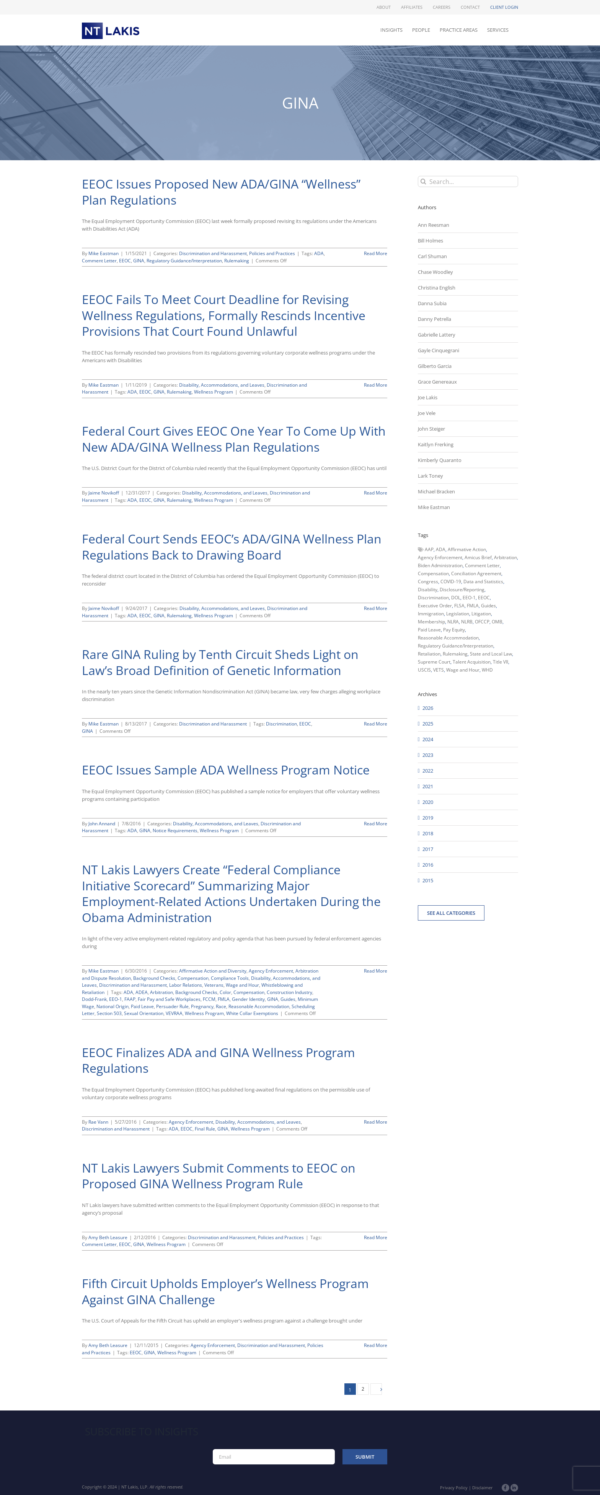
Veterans (213, 985)
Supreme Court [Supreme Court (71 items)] (434, 662)
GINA (138, 260)
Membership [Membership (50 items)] (431, 621)
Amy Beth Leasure (107, 1237)
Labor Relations (185, 985)
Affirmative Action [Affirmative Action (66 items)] (467, 549)
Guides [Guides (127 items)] (488, 605)
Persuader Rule (172, 1006)
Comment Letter (99, 260)
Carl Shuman (432, 256)
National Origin (112, 1006)
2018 (427, 833)
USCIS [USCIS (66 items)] (424, 670)
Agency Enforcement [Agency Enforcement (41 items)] (440, 557)
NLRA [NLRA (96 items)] (453, 621)
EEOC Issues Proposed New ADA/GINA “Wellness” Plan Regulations (221, 192)
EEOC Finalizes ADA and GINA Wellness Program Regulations (218, 1060)
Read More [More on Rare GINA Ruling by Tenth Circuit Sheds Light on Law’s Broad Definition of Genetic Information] (375, 724)
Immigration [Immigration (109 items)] (431, 613)
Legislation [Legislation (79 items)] (457, 613)
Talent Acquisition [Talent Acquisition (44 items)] (472, 662)
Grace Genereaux (437, 381)
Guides (287, 999)
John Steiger (431, 428)
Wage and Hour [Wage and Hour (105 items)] (462, 670)
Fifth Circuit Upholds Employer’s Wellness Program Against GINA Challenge (225, 1291)
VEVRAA (174, 1013)
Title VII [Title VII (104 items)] (500, 662)
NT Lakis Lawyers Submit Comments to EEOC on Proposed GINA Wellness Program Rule (218, 1176)
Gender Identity (248, 999)
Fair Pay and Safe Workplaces (169, 999)
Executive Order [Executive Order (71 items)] (435, 605)
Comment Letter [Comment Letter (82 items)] (482, 565)
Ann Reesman (433, 224)
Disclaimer (482, 1487)
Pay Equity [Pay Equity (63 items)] (454, 629)
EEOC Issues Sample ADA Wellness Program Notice (226, 769)
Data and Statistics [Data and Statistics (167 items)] (483, 581)
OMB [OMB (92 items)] (497, 621)
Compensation (193, 978)
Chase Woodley (435, 271)
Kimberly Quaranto (439, 460)
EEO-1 (115, 999)
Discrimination (281, 724)
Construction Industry (289, 992)
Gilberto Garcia (435, 366)
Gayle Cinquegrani (438, 350)
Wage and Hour (242, 985)
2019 (427, 817)
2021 (427, 786)
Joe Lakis (427, 397)
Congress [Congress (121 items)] (428, 581)
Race (221, 1006)
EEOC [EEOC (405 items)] (484, 597)
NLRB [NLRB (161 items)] (467, 621)
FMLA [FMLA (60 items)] (473, 605)
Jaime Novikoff (103, 493)
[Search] (423, 181)
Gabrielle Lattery (436, 334)
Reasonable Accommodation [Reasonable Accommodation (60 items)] (448, 637)
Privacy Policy (454, 1487)
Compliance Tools (230, 978)
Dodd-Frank (94, 999)
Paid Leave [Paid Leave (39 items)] (429, 629)
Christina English (436, 287)
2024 (427, 739)
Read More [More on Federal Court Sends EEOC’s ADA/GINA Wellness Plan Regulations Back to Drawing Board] (375, 608)
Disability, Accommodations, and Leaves (221, 385)
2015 (427, 880)
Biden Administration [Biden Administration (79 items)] (440, 565)
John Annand (101, 823)
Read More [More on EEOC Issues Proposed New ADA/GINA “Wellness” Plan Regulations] (375, 253)
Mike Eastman (103, 253)
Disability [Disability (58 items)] (427, 589)
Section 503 (109, 1013)
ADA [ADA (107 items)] (440, 549)
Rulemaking (236, 260)
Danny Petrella (434, 319)
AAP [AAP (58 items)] (429, 549)
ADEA (141, 992)
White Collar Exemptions (252, 1013)
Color (225, 992)
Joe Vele (426, 413)
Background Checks (154, 978)
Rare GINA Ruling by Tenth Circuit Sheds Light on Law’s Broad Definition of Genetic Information (220, 662)
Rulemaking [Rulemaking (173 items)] (455, 654)
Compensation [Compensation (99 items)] (433, 573)
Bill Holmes (430, 240)
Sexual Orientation (143, 1013)
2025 (427, 723)
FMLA (224, 999)
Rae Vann (98, 1122)
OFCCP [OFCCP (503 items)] (482, 621)
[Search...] (468, 181)
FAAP (129, 999)
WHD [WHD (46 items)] (487, 670)
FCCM (209, 999)
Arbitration (161, 992)
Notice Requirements (175, 830)
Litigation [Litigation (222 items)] (481, 613)
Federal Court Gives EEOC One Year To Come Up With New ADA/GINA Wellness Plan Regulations (234, 439)
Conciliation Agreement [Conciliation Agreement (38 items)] (476, 573)
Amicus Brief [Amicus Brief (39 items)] (478, 557)
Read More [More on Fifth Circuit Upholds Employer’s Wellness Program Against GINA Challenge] (375, 1345)
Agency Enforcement (271, 971)
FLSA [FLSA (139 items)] (459, 605)
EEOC (125, 260)
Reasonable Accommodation (258, 1006)
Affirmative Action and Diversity (212, 971)
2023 (427, 755)
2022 (427, 770)
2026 (427, 707)
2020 (427, 802)
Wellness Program (213, 392)
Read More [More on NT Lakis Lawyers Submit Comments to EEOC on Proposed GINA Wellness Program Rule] (375, 1237)
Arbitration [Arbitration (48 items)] (505, 557)
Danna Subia (432, 303)
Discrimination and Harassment (213, 253)
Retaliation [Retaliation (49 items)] (429, 654)
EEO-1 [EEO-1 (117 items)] (469, 597)
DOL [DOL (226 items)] (455, 597)
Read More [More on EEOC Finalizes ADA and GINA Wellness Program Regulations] (375, 1122)
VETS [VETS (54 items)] (438, 670)
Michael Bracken (436, 491)
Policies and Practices (272, 253)
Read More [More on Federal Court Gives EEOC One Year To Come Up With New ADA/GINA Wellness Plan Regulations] (375, 493)
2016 (427, 864)
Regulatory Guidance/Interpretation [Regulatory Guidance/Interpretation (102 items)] (455, 646)
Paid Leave (142, 1006)
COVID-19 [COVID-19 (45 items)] (450, 581)
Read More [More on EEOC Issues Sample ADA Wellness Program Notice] (375, 823)
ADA (319, 253)
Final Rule (205, 1129)
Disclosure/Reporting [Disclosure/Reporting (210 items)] (462, 589)
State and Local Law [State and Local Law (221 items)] (491, 654)
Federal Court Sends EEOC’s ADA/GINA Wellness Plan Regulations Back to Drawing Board (232, 546)
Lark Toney (430, 475)
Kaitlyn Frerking (435, 444)
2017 (427, 849)
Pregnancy (202, 1006)
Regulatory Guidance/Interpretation (184, 260)
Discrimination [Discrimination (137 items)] (433, 597)
